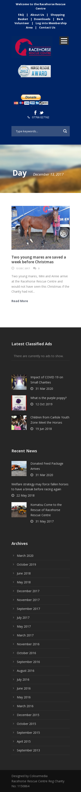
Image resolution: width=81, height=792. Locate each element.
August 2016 (25, 671)
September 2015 (28, 732)
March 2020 (25, 556)
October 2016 (26, 653)
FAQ (21, 15)
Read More (19, 301)
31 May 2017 (44, 521)
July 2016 (23, 679)
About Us (37, 15)
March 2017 (25, 635)
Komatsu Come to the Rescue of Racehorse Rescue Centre (46, 510)
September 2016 (28, 662)
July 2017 (23, 617)
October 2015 (26, 724)
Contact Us (47, 27)
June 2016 (24, 688)
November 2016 (28, 644)
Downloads (42, 19)
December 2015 (28, 715)
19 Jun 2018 (43, 429)
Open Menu (64, 40)
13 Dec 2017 (23, 268)
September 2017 (28, 609)
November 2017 (28, 600)
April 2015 (24, 741)
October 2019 (26, 564)
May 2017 (24, 626)
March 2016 (25, 706)
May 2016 (24, 697)
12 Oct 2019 (43, 404)
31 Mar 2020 (44, 389)
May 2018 (24, 582)
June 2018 (24, 573)
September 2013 (28, 750)
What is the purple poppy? (48, 398)
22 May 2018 (25, 495)
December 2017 (28, 591)
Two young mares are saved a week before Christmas (38, 259)
